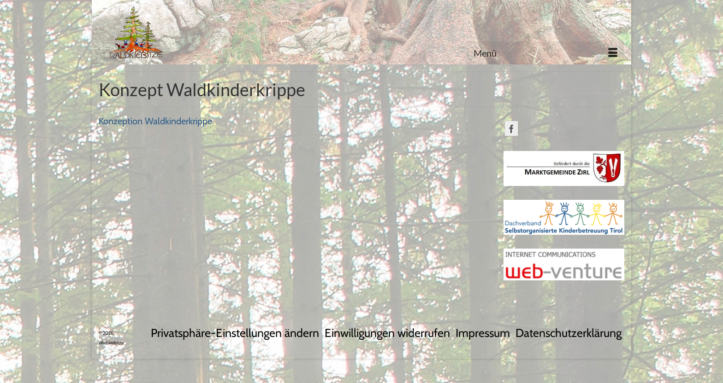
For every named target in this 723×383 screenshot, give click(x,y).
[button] (235, 333)
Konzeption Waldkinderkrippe (155, 121)
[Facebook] (511, 128)
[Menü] (545, 52)
